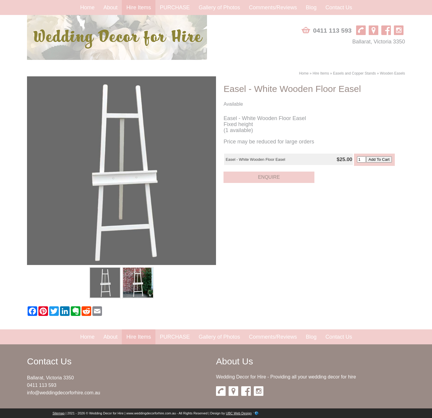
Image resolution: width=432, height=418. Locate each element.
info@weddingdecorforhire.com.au (63, 392)
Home (87, 7)
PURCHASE (175, 7)
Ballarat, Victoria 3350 (378, 42)
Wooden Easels (392, 73)
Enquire (269, 177)
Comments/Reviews (273, 7)
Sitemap (58, 413)
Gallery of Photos (219, 7)
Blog (311, 7)
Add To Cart (378, 159)
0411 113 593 (332, 30)
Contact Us (339, 7)
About (111, 7)
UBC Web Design (239, 413)
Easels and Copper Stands (354, 73)
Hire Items (138, 7)
